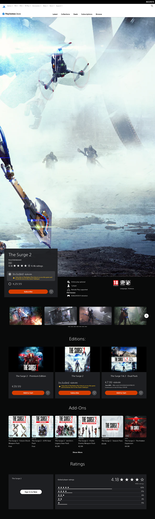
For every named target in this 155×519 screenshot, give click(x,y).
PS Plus (27, 6)
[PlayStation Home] (4, 6)
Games (9, 6)
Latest (55, 12)
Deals (75, 12)
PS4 (21, 6)
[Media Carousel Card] (26, 314)
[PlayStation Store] (12, 11)
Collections (65, 12)
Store (51, 6)
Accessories (36, 6)
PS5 (16, 6)
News (45, 6)
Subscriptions (86, 12)
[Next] (146, 314)
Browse (99, 12)
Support (58, 6)
